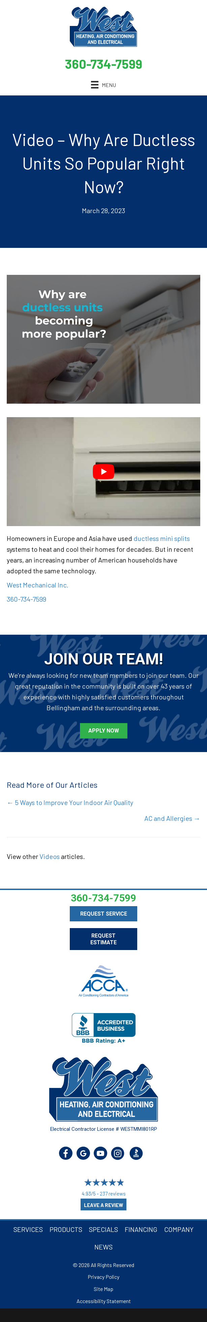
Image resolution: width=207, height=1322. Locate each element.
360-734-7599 (103, 63)
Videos (49, 856)
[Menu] (103, 85)
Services (28, 1229)
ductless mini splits (162, 538)
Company (179, 1229)
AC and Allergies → (172, 818)
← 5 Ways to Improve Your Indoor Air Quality (70, 802)
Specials (103, 1229)
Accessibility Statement (104, 1301)
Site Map (103, 1289)
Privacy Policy (103, 1276)
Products (66, 1229)
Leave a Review (103, 1205)
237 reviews (113, 1193)
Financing (141, 1229)
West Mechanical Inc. (37, 585)
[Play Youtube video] (103, 471)
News (103, 1247)
